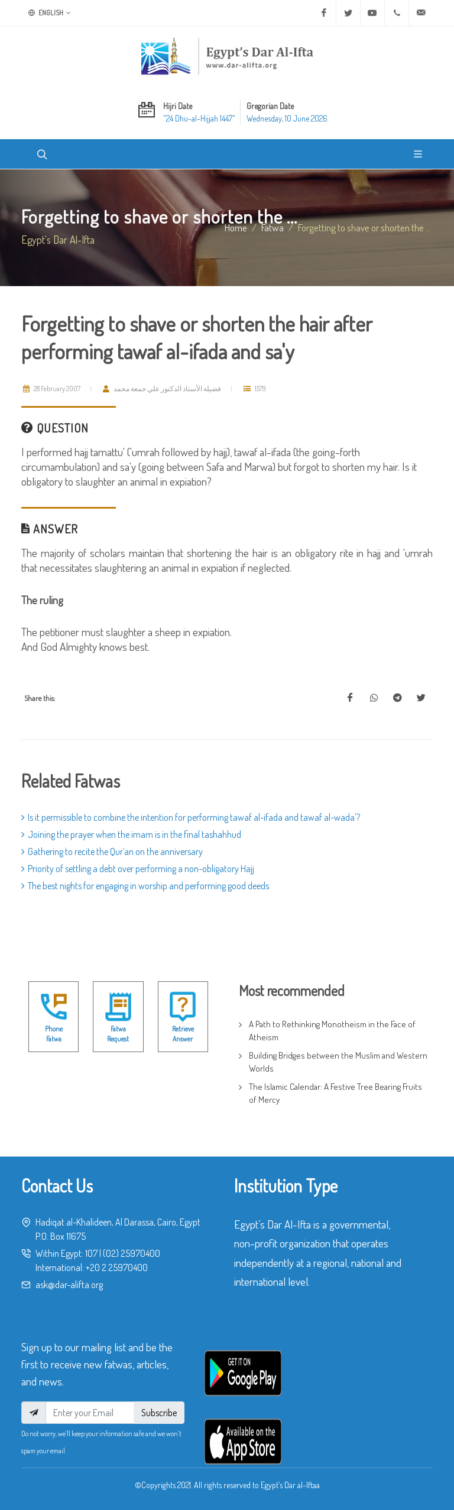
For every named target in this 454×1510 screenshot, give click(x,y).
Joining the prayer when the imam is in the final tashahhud (131, 834)
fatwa (272, 227)
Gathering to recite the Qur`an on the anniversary (112, 851)
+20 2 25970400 (117, 1267)
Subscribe (159, 1413)
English (49, 13)
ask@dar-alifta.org (69, 1284)
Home (236, 227)
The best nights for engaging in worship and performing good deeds (145, 886)
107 (91, 1253)
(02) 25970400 (131, 1253)
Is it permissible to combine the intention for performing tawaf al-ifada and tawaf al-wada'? (190, 817)
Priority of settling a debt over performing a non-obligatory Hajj (137, 868)
